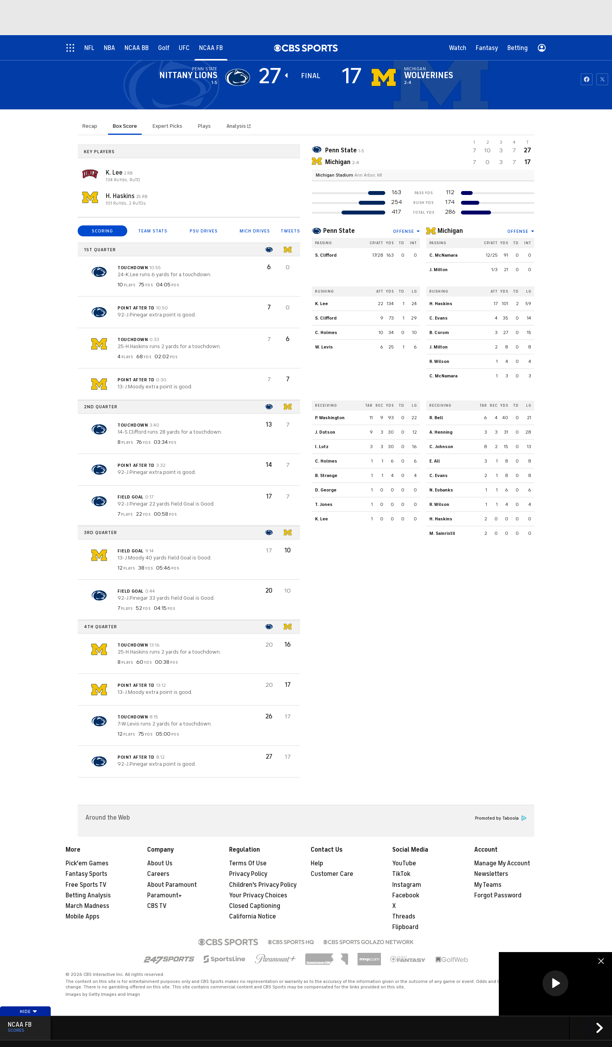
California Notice (252, 916)
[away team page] (237, 77)
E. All (434, 461)
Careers (158, 874)
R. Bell (436, 417)
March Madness (87, 906)
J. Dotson (325, 432)
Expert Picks (167, 126)
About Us (160, 863)
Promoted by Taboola (501, 818)
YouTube (404, 863)
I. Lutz (322, 446)
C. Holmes (326, 332)
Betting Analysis (88, 895)
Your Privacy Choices (258, 895)
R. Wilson (439, 361)
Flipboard (405, 927)
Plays (204, 126)
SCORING (102, 231)
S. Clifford (325, 255)
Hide (28, 1011)
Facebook (405, 895)
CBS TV (157, 906)
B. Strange (326, 475)
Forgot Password (497, 895)
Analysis (236, 126)
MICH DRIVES (255, 231)
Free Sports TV (86, 885)
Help (317, 863)
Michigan (450, 231)
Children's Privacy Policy (263, 885)
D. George (325, 490)
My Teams (488, 885)
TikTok (401, 874)
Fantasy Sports (86, 874)
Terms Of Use (248, 863)
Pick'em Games (87, 863)
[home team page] (383, 77)
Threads (403, 916)
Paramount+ (164, 895)
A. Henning (440, 432)
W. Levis (324, 347)
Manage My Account (502, 863)
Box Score (125, 126)
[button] (555, 983)
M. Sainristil (442, 533)
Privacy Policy (248, 874)
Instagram (406, 885)
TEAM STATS (152, 231)
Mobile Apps (83, 916)
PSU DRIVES (204, 231)
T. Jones (324, 504)
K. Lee (115, 173)
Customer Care (332, 874)
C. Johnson (441, 446)
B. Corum (439, 332)
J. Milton (438, 269)
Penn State (339, 231)
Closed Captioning (254, 906)
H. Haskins (121, 196)
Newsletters (491, 874)
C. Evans (438, 318)
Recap (89, 126)
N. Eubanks (441, 490)
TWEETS (290, 231)
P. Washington (330, 417)
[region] (555, 984)
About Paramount (172, 885)
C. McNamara (443, 255)
